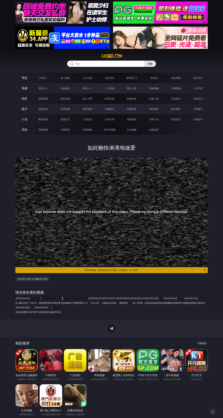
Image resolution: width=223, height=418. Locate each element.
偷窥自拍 (43, 109)
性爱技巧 (198, 119)
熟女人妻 (131, 88)
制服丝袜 (131, 98)
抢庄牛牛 (198, 78)
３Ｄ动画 (109, 88)
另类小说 (154, 119)
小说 (25, 119)
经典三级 (154, 98)
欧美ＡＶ (87, 88)
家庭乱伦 (65, 119)
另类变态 (198, 98)
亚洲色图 (65, 109)
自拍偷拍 (65, 88)
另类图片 (198, 109)
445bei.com (111, 56)
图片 (25, 109)
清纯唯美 (154, 109)
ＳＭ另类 (198, 88)
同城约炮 (43, 129)
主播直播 (176, 88)
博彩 (25, 78)
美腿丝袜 (131, 109)
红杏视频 (131, 129)
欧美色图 (87, 109)
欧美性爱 (109, 98)
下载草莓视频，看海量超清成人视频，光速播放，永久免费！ (145, 270)
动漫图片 (109, 109)
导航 (25, 130)
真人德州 (65, 78)
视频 (25, 88)
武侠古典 (109, 119)
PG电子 (43, 78)
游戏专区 (109, 78)
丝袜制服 (154, 88)
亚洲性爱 (43, 98)
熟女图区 (176, 109)
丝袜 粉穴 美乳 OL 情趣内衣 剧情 (32, 279)
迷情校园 (131, 119)
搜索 (150, 63)
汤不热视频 (110, 129)
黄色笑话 (176, 119)
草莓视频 (87, 129)
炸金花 (153, 78)
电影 (25, 99)
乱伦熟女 (176, 98)
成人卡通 (87, 98)
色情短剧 (154, 129)
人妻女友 (87, 119)
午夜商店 (65, 129)
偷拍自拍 (65, 98)
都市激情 (43, 119)
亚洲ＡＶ (43, 88)
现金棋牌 (176, 78)
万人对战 (87, 78)
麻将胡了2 (131, 78)
